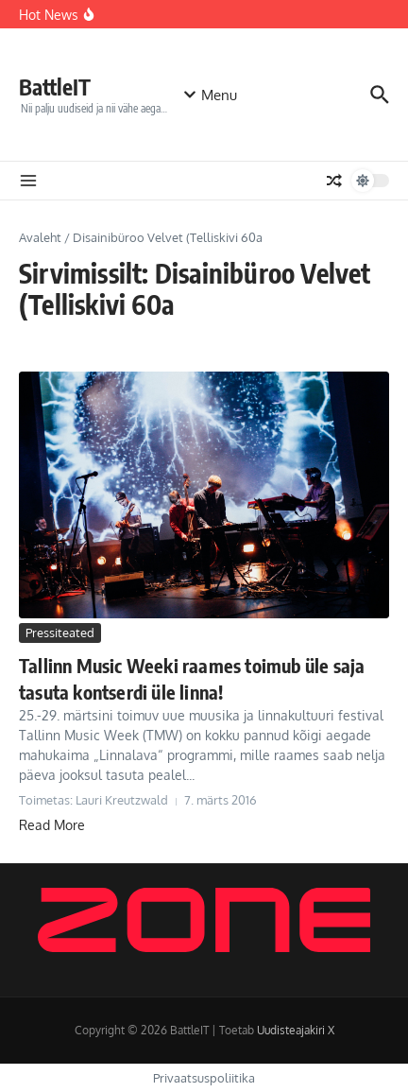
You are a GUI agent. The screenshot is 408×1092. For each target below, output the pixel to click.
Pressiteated (60, 632)
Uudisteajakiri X (295, 1030)
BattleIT (55, 86)
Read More (52, 825)
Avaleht (40, 237)
